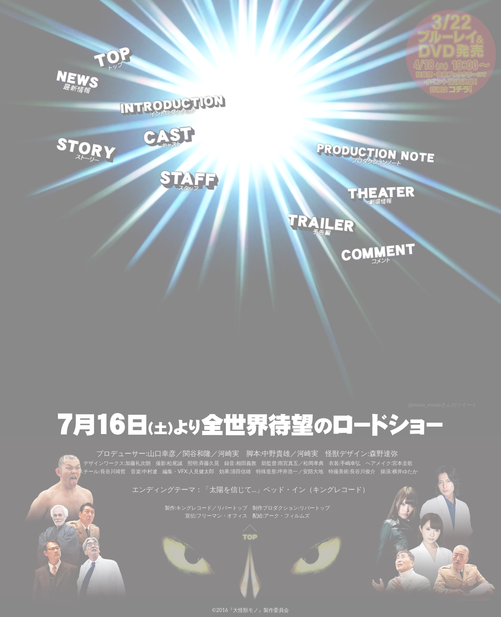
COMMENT (378, 255)
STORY (86, 151)
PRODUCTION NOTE (375, 157)
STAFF (188, 181)
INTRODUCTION (172, 107)
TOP (114, 60)
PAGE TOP (250, 562)
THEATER (381, 196)
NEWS (78, 83)
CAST (169, 138)
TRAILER (322, 225)
